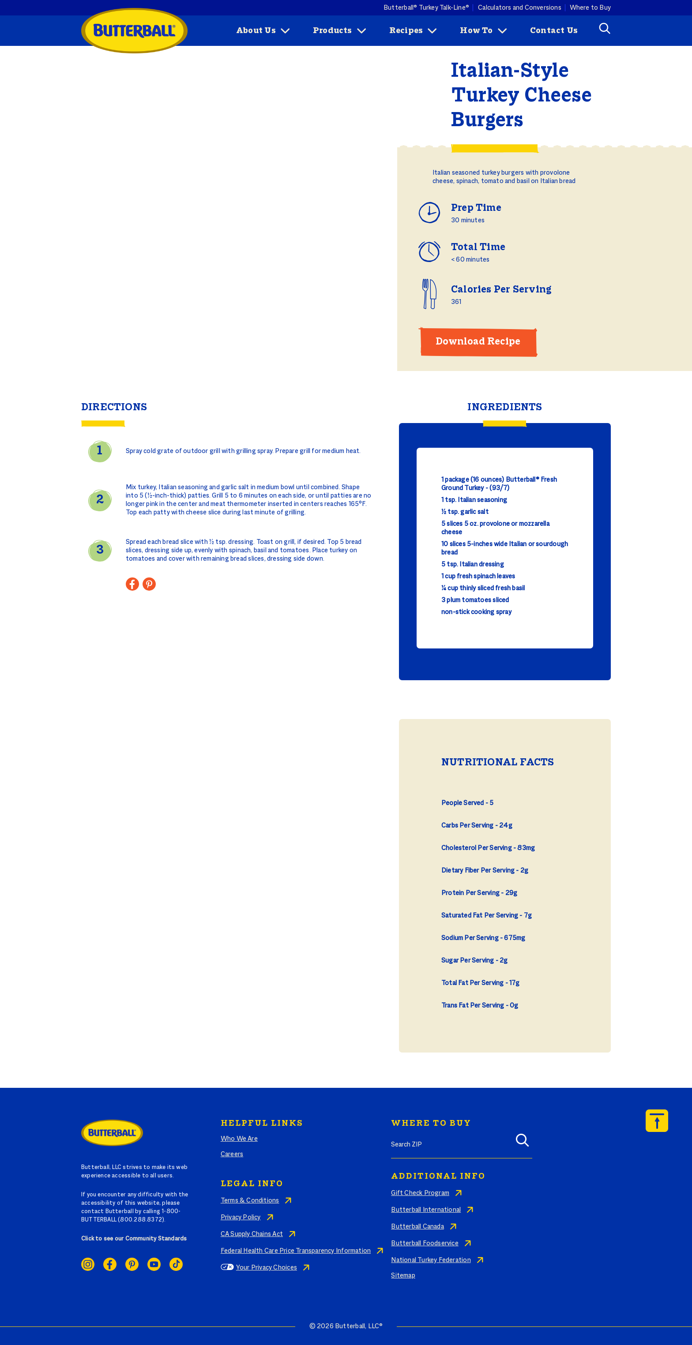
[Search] (522, 1143)
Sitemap (403, 1275)
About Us (256, 30)
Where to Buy (590, 7)
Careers (232, 1154)
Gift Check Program (420, 1193)
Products (332, 30)
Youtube (154, 1264)
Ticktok (176, 1264)
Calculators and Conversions (519, 7)
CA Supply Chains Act (252, 1234)
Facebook (110, 1264)
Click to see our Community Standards (134, 1239)
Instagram (87, 1264)
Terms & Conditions (250, 1200)
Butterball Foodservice (425, 1243)
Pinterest (132, 1264)
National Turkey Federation (430, 1260)
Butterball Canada (417, 1226)
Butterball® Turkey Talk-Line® (426, 7)
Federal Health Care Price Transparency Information (296, 1251)
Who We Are (239, 1139)
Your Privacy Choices (266, 1267)
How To (476, 30)
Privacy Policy (241, 1217)
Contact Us (554, 30)
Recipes (406, 30)
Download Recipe (478, 342)
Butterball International (426, 1210)
